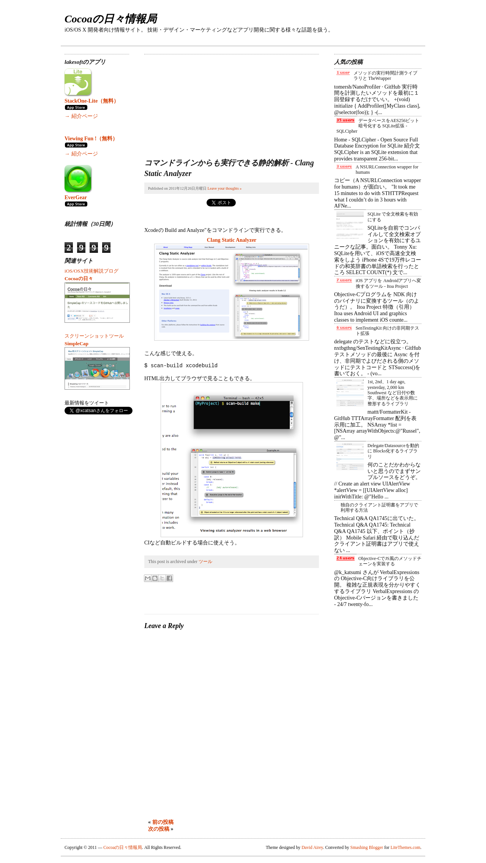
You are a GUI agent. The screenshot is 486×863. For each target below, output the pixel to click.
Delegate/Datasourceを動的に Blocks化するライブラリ (393, 451)
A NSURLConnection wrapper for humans (387, 169)
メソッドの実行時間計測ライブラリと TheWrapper (385, 75)
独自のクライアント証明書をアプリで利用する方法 (379, 507)
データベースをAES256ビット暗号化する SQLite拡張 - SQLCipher (377, 126)
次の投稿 (158, 829)
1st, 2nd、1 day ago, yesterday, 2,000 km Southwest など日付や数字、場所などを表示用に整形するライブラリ (393, 392)
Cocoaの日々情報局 (110, 19)
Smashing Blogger (366, 847)
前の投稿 (163, 822)
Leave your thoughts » (225, 188)
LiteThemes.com (405, 847)
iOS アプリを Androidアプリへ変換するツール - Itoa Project (388, 283)
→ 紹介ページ (81, 116)
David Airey (312, 847)
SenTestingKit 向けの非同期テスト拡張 (388, 330)
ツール (205, 561)
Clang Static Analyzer (232, 240)
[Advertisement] (201, 101)
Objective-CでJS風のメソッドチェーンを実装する (389, 561)
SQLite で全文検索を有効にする (393, 216)
